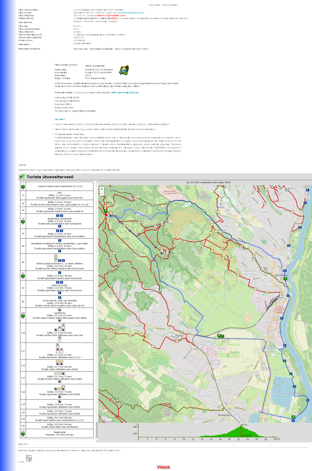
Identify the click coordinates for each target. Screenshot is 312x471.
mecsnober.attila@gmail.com (131, 13)
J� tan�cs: (59, 119)
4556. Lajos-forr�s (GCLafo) (125, 92)
